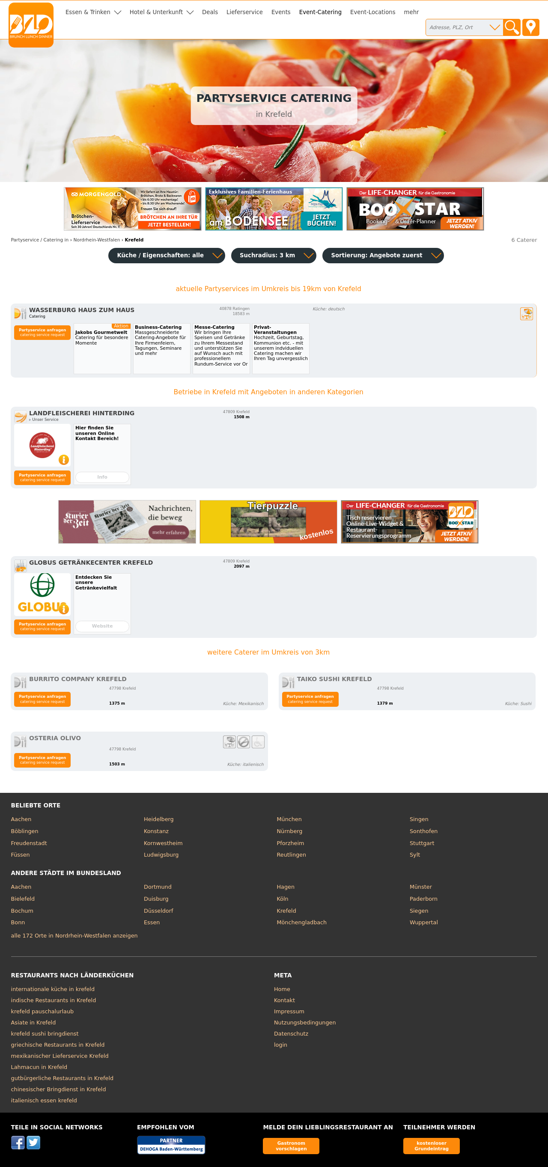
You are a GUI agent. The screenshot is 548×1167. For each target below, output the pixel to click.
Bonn (18, 922)
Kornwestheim (163, 843)
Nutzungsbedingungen (305, 1022)
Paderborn (424, 899)
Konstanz (156, 831)
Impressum (289, 1011)
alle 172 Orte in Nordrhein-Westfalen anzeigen (74, 935)
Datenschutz (291, 1033)
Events (281, 12)
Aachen (21, 819)
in (40, 240)
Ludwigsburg (161, 854)
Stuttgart (422, 843)
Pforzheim (290, 843)
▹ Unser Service (44, 419)
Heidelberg (159, 819)
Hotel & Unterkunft (156, 12)
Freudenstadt (29, 843)
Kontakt (284, 1000)
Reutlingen (292, 854)
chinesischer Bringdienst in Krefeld (58, 1089)
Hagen (286, 887)
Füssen (20, 854)
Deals (210, 12)
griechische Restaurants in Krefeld (58, 1045)
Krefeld (286, 911)
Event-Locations (373, 12)
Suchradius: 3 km (267, 255)
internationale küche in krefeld (53, 989)
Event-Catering (320, 12)
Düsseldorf (158, 911)
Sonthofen (424, 831)
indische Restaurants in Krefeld (53, 1000)
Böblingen (25, 831)
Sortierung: (376, 255)
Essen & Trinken (88, 12)
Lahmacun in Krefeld (39, 1067)
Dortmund (158, 887)
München (289, 819)
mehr (411, 12)
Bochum (22, 911)
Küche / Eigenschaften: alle (160, 255)
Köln (283, 899)
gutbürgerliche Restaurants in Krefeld (62, 1078)
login (280, 1045)
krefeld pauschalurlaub (42, 1011)
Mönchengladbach (302, 922)
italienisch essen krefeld (44, 1100)
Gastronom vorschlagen (291, 1145)
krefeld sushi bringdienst (45, 1033)
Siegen (419, 911)
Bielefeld (23, 899)
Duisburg (156, 899)
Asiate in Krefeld (33, 1022)
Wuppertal (424, 922)
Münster (421, 887)
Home (282, 989)
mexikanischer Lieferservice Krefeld (60, 1056)
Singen (419, 819)
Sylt (415, 854)
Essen (152, 922)
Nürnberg (290, 831)
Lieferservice (244, 12)
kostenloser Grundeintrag (431, 1145)
